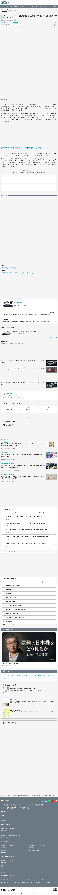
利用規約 (3, 872)
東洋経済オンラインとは (7, 860)
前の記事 (48, 13)
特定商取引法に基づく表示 (13, 882)
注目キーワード (7, 671)
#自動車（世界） (5, 272)
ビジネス (32, 6)
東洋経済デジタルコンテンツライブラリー (11, 835)
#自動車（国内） (17, 272)
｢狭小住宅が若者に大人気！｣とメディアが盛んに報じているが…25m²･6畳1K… (26, 543)
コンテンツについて (6, 862)
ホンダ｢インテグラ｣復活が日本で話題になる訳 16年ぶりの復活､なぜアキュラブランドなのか (22, 361)
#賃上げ (52, 675)
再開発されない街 (10, 601)
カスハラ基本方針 (38, 882)
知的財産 (3, 882)
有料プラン (3, 865)
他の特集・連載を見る (50, 337)
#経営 (4, 675)
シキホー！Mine (5, 837)
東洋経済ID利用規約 (27, 882)
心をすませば (13, 699)
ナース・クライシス (11, 597)
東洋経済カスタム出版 (34, 850)
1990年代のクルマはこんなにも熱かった (24, 331)
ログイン (50, 2)
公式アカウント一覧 (18, 880)
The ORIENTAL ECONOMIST (8, 828)
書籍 (42, 805)
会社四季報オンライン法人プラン (37, 845)
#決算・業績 (18, 675)
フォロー (16, 23)
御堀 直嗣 (3, 22)
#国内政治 (5, 678)
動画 (21, 6)
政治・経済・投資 (41, 6)
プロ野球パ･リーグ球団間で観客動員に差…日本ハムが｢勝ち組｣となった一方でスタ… (28, 516)
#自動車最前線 (12, 10)
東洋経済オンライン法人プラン (8, 845)
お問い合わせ (47, 882)
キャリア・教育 (52, 6)
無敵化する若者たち (15, 710)
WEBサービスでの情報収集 (37, 880)
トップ (2, 6)
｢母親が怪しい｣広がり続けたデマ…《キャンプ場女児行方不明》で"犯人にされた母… (28, 523)
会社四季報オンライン (6, 830)
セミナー (29, 805)
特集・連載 (9, 6)
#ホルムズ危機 (10, 675)
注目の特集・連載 (8, 629)
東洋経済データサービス (7, 848)
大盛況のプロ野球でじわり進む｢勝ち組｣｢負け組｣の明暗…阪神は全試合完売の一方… (27, 536)
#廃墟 (43, 675)
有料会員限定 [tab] (42, 512)
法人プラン (3, 867)
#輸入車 (12, 267)
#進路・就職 (25, 675)
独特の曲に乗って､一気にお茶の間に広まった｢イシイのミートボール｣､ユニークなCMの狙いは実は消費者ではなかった (22, 444)
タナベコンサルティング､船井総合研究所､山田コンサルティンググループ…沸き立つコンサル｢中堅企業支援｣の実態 (23, 466)
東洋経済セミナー (33, 848)
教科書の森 (3, 852)
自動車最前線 (18, 303)
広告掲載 (27, 880)
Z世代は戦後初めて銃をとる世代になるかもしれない (23, 688)
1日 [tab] (15, 582)
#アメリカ (3, 267)
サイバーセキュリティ (6, 818)
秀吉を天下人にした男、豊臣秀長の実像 (16, 609)
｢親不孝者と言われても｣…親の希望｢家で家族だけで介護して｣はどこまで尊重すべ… (27, 529)
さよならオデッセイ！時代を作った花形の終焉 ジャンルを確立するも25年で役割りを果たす (23, 383)
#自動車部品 (29, 272)
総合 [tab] (16, 512)
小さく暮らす (9, 589)
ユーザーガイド (5, 869)
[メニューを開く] (56, 2)
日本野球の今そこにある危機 (13, 585)
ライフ (28, 808)
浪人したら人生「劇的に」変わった (15, 617)
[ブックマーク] (55, 24)
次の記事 (54, 13)
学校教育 (3, 815)
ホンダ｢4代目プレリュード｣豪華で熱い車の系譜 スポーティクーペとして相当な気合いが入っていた (22, 368)
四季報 (36, 805)
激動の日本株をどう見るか (10, 663)
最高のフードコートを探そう (13, 613)
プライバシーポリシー (51, 880)
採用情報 (9, 880)
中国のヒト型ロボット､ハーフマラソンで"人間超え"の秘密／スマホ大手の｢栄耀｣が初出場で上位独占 (22, 455)
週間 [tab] (42, 582)
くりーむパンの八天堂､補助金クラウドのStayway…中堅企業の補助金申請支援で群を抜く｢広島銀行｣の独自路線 (22, 477)
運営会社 (3, 880)
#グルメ (32, 675)
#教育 (47, 675)
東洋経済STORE (5, 833)
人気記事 (16, 6)
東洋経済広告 (4, 850)
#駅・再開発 (38, 675)
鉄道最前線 (8, 593)
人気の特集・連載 (8, 578)
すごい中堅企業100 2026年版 (13, 605)
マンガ (26, 6)
